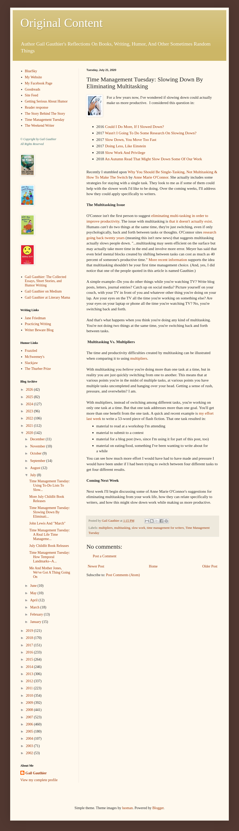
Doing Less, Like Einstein (125, 146)
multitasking (122, 528)
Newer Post (96, 566)
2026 (30, 389)
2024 (30, 404)
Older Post (210, 566)
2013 (30, 674)
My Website (33, 77)
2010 (30, 695)
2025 (30, 397)
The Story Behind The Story (45, 113)
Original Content (61, 23)
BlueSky (31, 71)
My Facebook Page (38, 83)
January (36, 622)
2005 (30, 731)
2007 (30, 717)
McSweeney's (34, 357)
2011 (30, 688)
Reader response (36, 107)
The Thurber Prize (38, 369)
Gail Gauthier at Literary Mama (47, 297)
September (38, 461)
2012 (30, 681)
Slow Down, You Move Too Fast (130, 139)
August (35, 468)
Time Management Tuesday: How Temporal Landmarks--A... (49, 557)
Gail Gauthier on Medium (43, 291)
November (38, 446)
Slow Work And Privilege (124, 152)
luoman (127, 808)
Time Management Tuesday (45, 120)
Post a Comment (104, 556)
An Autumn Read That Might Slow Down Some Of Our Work (153, 159)
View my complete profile (39, 780)
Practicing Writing (38, 324)
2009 (30, 703)
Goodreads (32, 89)
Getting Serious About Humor (46, 101)
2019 (30, 631)
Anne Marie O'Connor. (151, 177)
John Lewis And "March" (47, 523)
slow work (138, 528)
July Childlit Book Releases (49, 546)
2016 (30, 652)
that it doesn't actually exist (190, 221)
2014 (30, 667)
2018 (30, 638)
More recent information (168, 259)
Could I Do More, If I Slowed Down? (134, 126)
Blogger (157, 808)
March (35, 607)
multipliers (138, 358)
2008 (30, 710)
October (36, 453)
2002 (30, 753)
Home (153, 566)
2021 (30, 426)
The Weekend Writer (39, 125)
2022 (30, 418)
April (34, 600)
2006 (30, 724)
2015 (30, 659)
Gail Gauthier (36, 773)
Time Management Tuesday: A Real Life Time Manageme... (49, 534)
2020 (30, 433)
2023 (30, 411)
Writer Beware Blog (39, 330)
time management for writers (165, 528)
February (37, 614)
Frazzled (31, 351)
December (38, 439)
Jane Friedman (35, 318)
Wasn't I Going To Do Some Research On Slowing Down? (151, 133)
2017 (30, 645)
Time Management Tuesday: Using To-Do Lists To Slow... (49, 485)
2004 (30, 738)
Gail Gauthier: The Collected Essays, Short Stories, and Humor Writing (45, 281)
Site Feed (31, 95)
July (33, 475)
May (33, 593)
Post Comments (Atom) (123, 575)
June (33, 586)
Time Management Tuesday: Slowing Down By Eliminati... (49, 512)
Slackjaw (31, 363)
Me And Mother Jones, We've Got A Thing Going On (49, 572)
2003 (30, 746)
